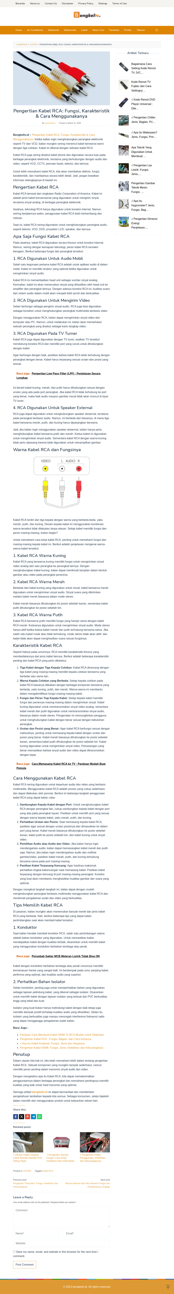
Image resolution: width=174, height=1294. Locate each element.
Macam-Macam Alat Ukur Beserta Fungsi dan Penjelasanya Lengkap (86, 1183)
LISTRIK (27, 1171)
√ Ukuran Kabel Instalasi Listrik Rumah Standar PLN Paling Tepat (27, 1157)
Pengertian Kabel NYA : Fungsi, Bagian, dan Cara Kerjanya (55, 1039)
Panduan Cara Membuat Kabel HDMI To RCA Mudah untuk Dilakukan (62, 1034)
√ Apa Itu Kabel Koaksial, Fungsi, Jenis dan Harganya (52, 1043)
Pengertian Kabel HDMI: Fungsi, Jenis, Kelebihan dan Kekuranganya (61, 1047)
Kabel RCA (47, 1171)
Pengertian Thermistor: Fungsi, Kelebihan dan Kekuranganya (36, 1183)
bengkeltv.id (40, 1092)
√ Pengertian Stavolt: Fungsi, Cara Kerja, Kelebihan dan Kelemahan (60, 1157)
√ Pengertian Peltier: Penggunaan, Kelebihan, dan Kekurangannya (93, 1157)
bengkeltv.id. (80, 1286)
